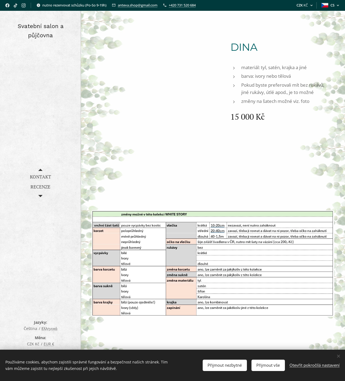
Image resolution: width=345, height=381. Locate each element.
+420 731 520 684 (182, 5)
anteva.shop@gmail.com (137, 5)
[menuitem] (40, 177)
